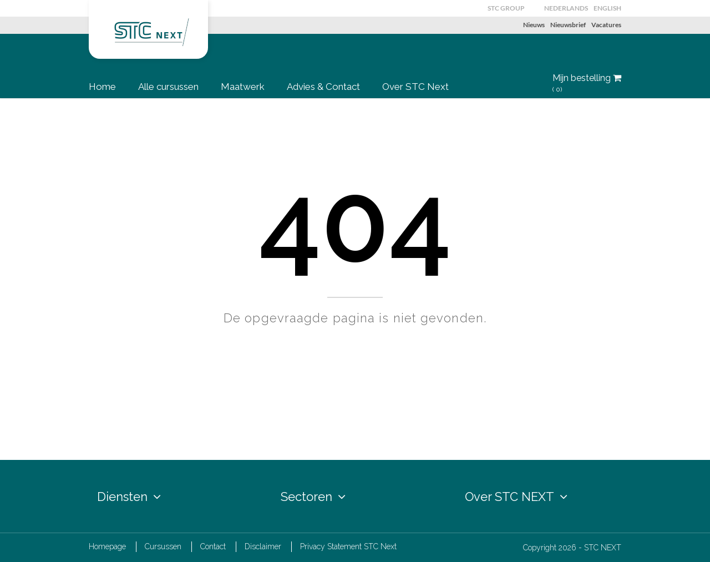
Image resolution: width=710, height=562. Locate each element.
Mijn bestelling (586, 83)
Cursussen (163, 546)
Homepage (107, 546)
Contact (213, 546)
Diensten (129, 496)
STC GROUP (506, 8)
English (607, 8)
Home (102, 86)
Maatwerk (243, 86)
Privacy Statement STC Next (348, 546)
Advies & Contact (323, 86)
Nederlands (566, 8)
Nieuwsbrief (568, 25)
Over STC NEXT (516, 496)
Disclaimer (263, 546)
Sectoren (313, 496)
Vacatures (606, 25)
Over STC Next (415, 86)
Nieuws (534, 25)
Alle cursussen (168, 86)
